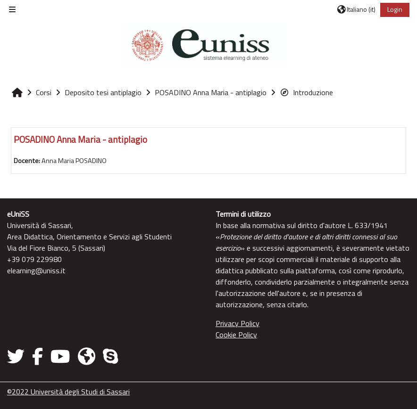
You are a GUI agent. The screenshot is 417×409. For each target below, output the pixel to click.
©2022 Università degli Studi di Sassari (68, 391)
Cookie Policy (236, 334)
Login (394, 9)
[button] (356, 9)
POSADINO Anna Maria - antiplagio (80, 139)
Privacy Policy (237, 323)
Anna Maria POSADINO (74, 160)
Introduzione (306, 92)
